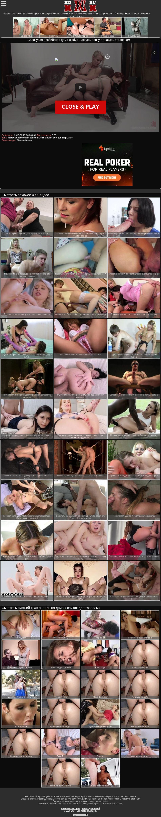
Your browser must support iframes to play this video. (80, 88)
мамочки (12, 137)
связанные (36, 137)
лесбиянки (23, 137)
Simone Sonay (24, 140)
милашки (47, 137)
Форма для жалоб (91, 808)
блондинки (59, 137)
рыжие (69, 137)
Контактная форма (70, 808)
